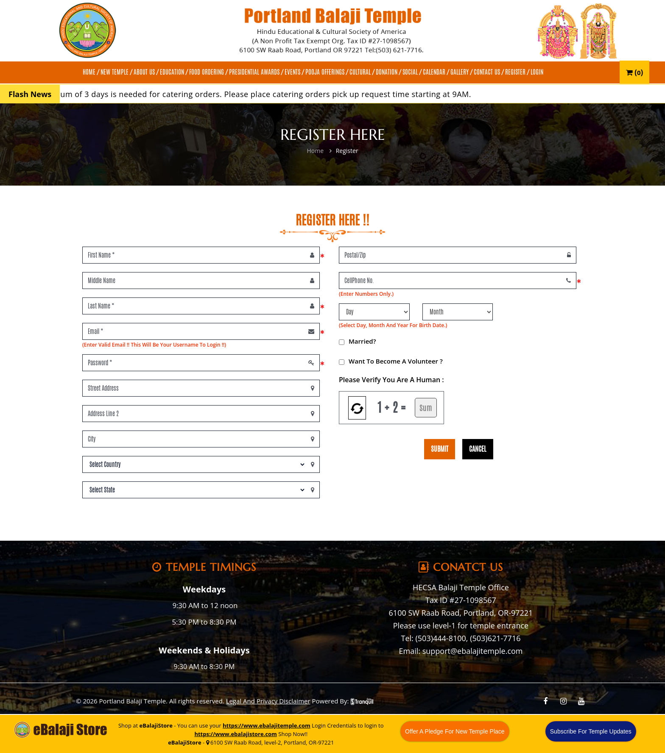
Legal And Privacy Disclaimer (268, 701)
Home (315, 151)
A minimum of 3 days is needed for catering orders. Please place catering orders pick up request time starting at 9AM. (255, 94)
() (634, 72)
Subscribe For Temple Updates (590, 731)
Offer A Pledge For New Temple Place (455, 731)
